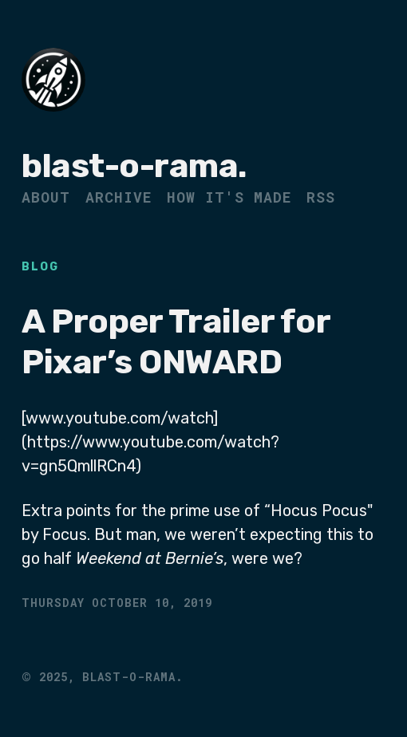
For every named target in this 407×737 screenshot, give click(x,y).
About (46, 197)
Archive (118, 197)
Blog (40, 267)
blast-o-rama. (134, 166)
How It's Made (229, 197)
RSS (320, 197)
